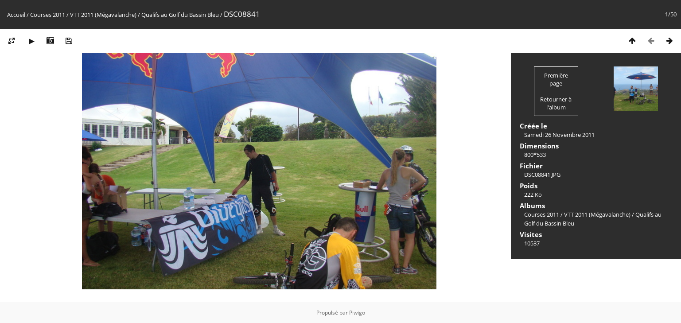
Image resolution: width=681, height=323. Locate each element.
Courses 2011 (47, 15)
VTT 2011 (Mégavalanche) (103, 15)
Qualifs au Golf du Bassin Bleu (180, 15)
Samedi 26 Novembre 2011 (559, 135)
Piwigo (357, 312)
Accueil (16, 15)
